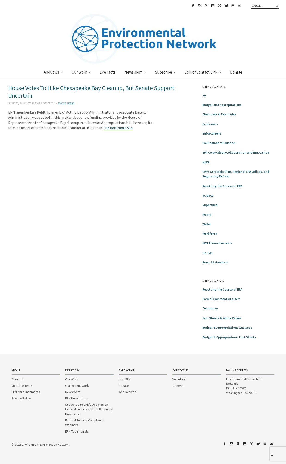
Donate (236, 72)
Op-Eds (207, 253)
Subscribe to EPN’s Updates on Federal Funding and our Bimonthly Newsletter (89, 409)
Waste (206, 215)
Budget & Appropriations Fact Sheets (229, 337)
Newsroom (133, 72)
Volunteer (179, 379)
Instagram (199, 5)
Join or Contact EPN (201, 72)
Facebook (192, 5)
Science (207, 195)
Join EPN (125, 379)
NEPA (205, 162)
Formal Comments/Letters (221, 299)
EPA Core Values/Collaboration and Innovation (235, 152)
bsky (226, 5)
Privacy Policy (21, 398)
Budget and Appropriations (222, 105)
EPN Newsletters (76, 398)
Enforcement (211, 133)
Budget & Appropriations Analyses (227, 327)
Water (206, 224)
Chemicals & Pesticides (219, 114)
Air (204, 95)
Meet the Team (22, 386)
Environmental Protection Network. (46, 444)
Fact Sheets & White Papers (222, 318)
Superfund (210, 205)
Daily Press (66, 103)
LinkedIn (212, 5)
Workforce (209, 234)
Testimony (210, 308)
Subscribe (163, 72)
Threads (206, 5)
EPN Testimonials (77, 431)
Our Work (79, 72)
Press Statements (215, 262)
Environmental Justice (218, 143)
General (177, 386)
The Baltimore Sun (118, 127)
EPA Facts (107, 72)
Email (239, 5)
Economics (210, 124)
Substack (232, 5)
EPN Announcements (217, 243)
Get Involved (127, 392)
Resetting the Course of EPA (222, 186)
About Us (51, 72)
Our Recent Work (77, 386)
